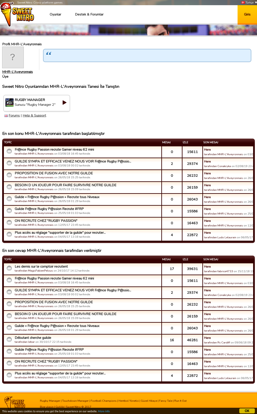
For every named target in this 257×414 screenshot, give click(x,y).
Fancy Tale (165, 401)
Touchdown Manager (75, 401)
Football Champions (104, 401)
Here (207, 149)
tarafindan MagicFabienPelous (34, 271)
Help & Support (34, 115)
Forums (14, 115)
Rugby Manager (50, 401)
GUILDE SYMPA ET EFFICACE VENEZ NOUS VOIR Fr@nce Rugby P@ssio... (73, 161)
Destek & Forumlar (89, 14)
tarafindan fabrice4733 (218, 271)
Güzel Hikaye (149, 401)
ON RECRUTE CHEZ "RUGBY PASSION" (46, 220)
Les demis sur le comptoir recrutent (41, 266)
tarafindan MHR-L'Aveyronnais (34, 154)
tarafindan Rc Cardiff (217, 342)
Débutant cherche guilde (33, 337)
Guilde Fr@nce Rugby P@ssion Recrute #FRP (49, 208)
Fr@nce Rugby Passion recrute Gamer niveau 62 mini (54, 149)
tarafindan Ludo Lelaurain (220, 237)
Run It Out (180, 401)
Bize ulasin (47, 407)
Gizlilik (60, 407)
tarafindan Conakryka (217, 166)
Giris (247, 14)
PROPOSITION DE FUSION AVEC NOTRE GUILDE (54, 173)
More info (104, 412)
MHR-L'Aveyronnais (17, 72)
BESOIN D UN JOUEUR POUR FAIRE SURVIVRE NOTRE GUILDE (65, 185)
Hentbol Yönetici (129, 401)
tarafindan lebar (25, 342)
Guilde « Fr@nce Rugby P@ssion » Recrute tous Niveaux (57, 197)
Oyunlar (55, 14)
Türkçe (247, 3)
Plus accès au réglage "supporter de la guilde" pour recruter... (60, 232)
